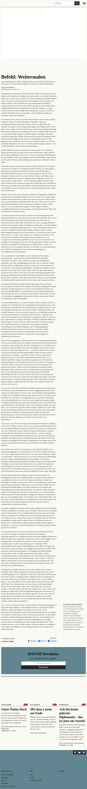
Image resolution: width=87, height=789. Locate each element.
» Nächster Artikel (7, 641)
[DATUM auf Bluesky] (79, 752)
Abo (31, 774)
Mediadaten (4, 777)
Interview (64, 705)
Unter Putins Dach (14, 709)
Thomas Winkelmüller (40, 733)
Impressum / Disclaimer (8, 786)
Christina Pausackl (68, 743)
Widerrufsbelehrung (35, 780)
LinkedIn (52, 641)
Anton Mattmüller (10, 87)
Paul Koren (18, 726)
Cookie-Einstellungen (7, 774)
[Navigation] (84, 3)
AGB (31, 777)
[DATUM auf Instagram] (84, 752)
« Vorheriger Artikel (7, 638)
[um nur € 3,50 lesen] (26, 705)
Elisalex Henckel (9, 726)
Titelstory (6, 705)
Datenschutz (4, 783)
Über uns (3, 780)
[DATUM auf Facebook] (75, 752)
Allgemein (35, 705)
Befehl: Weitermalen (23, 77)
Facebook (32, 641)
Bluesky (42, 641)
